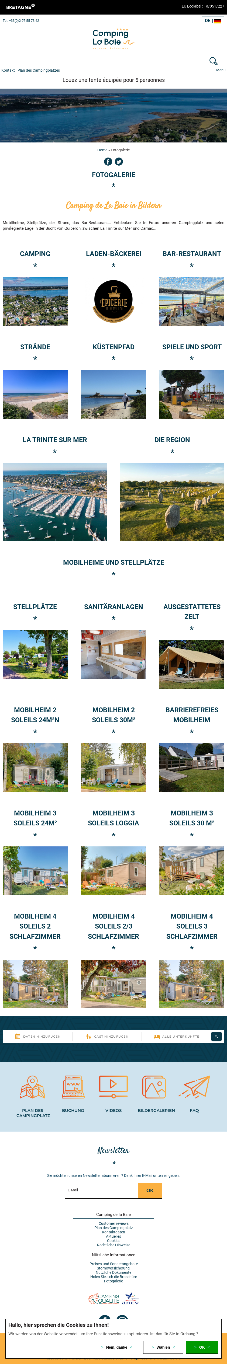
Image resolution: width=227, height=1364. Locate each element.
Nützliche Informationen (113, 1253)
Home (102, 150)
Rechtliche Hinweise (113, 1243)
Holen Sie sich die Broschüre (113, 1275)
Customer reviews (114, 1222)
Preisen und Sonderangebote (114, 1262)
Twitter (119, 162)
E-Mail (73, 1188)
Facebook (108, 162)
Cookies (113, 1239)
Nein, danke (117, 1347)
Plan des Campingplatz (113, 1226)
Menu (221, 70)
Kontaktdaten (113, 1230)
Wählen (163, 1347)
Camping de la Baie (113, 1212)
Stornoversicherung (113, 1266)
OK (202, 1347)
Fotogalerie (113, 1279)
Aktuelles (113, 1235)
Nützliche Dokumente (113, 1271)
